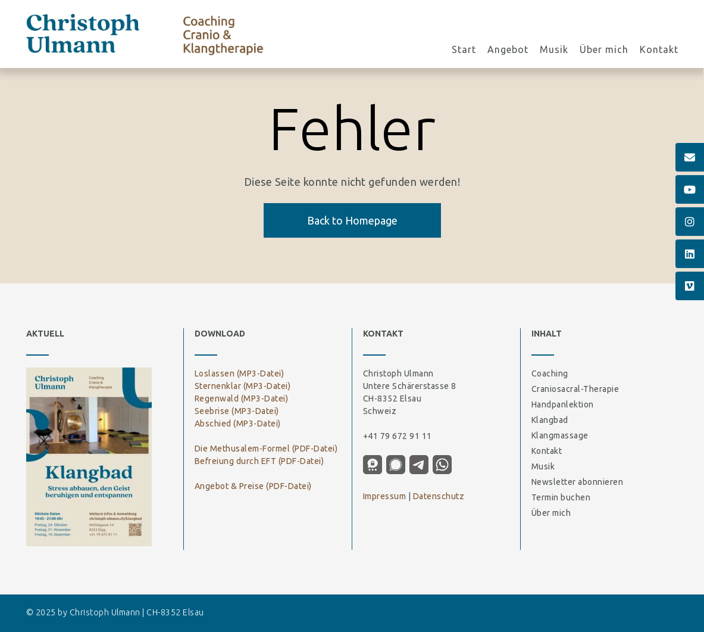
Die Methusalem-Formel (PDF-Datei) (266, 448)
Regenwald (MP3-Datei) (242, 398)
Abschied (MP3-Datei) (238, 423)
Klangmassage (560, 435)
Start (464, 50)
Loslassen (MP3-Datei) (239, 373)
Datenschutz (439, 496)
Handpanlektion (562, 404)
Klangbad (549, 420)
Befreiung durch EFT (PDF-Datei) (259, 461)
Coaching (549, 373)
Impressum (384, 496)
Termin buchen (561, 497)
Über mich (604, 50)
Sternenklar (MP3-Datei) (243, 386)
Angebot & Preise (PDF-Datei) (253, 486)
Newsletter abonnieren (577, 482)
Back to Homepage (352, 220)
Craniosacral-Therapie (575, 389)
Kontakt (659, 50)
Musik (554, 50)
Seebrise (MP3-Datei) (237, 411)
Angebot (507, 50)
